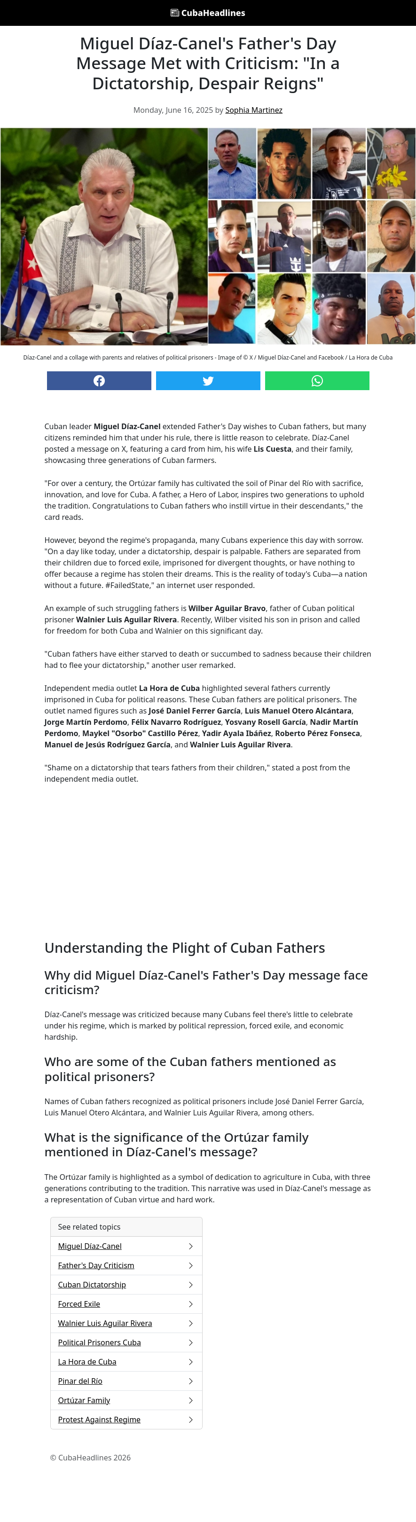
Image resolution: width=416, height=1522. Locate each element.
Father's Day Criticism (126, 1265)
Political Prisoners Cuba (126, 1342)
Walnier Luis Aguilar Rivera (126, 1323)
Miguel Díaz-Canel (126, 1246)
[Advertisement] (208, 862)
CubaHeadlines (208, 12)
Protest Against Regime (126, 1419)
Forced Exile (126, 1304)
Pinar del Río (126, 1381)
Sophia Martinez (254, 110)
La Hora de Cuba (126, 1361)
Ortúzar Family (126, 1400)
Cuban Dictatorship (126, 1284)
